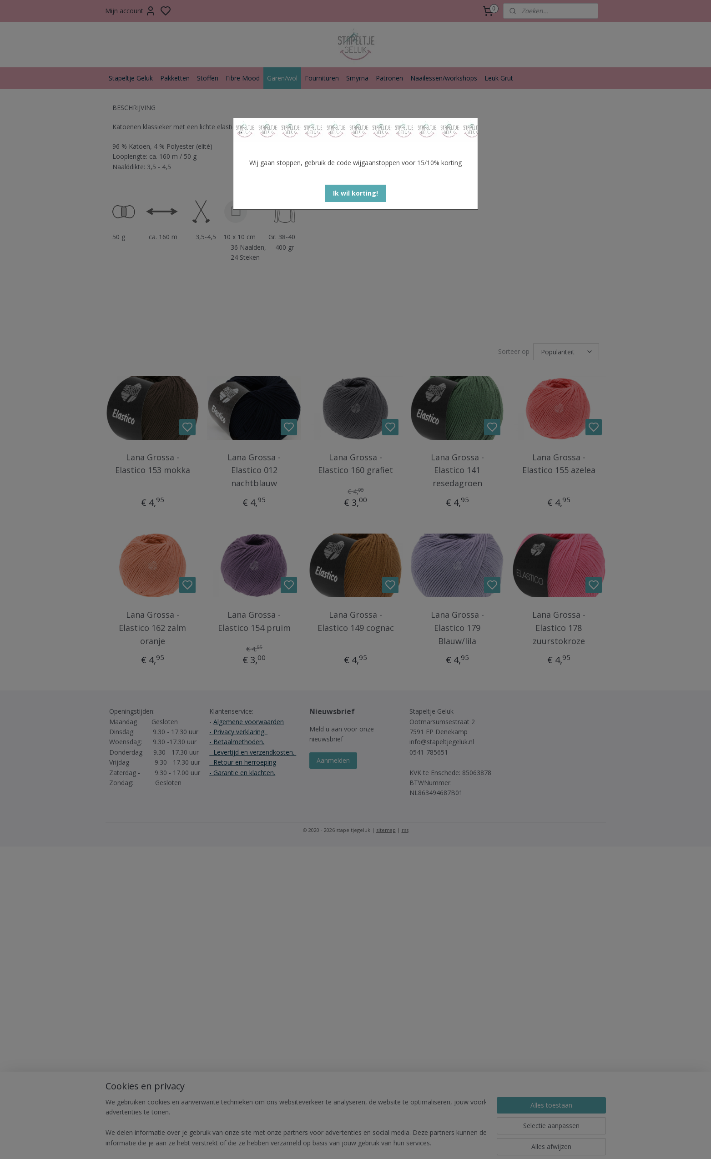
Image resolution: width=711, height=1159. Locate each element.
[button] (355, 193)
